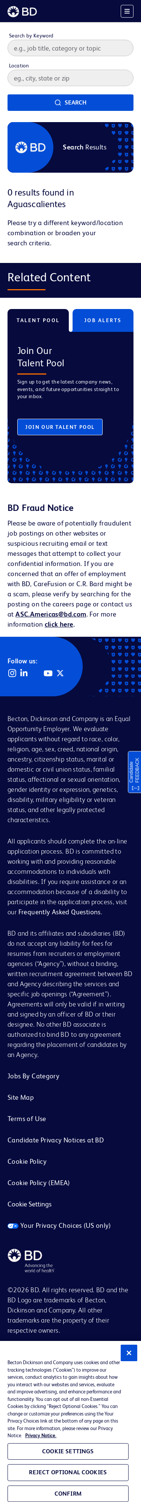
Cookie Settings (30, 1204)
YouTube (48, 673)
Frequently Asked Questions (59, 912)
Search (75, 102)
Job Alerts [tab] (103, 320)
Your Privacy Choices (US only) (59, 1225)
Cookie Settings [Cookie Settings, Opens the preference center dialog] (68, 1451)
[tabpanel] (70, 401)
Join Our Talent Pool (60, 427)
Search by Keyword (31, 36)
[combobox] (70, 78)
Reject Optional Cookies (68, 1472)
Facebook (36, 673)
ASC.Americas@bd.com (50, 614)
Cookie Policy (27, 1161)
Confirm (68, 1493)
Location (19, 66)
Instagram (12, 673)
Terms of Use (27, 1119)
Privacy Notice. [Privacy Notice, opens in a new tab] (40, 1435)
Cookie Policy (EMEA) (39, 1183)
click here (59, 624)
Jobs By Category (33, 1076)
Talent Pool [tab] (38, 320)
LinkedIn (24, 673)
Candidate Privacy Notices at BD (56, 1140)
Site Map (21, 1097)
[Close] (129, 1353)
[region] (70, 1421)
